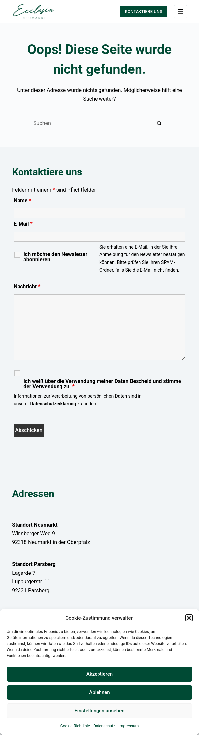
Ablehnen (99, 692)
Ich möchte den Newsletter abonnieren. (55, 257)
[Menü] (180, 11)
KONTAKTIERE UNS (143, 11)
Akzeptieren (99, 674)
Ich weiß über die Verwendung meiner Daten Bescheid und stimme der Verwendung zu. (102, 384)
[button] (189, 618)
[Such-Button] (159, 123)
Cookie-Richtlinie (75, 726)
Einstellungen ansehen (99, 710)
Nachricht (27, 286)
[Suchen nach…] (92, 123)
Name (22, 200)
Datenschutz (104, 726)
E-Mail (23, 224)
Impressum (129, 726)
